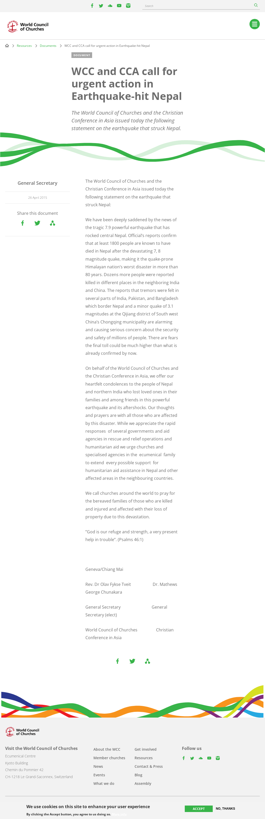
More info (119, 814)
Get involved (146, 749)
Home (7, 45)
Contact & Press (149, 766)
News (98, 766)
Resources (24, 45)
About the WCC (106, 749)
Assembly (143, 783)
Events (99, 774)
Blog (138, 774)
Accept (199, 809)
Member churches (109, 757)
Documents (48, 45)
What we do (103, 783)
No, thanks (225, 808)
